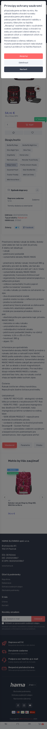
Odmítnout (23, 63)
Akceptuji (24, 56)
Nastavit (23, 69)
